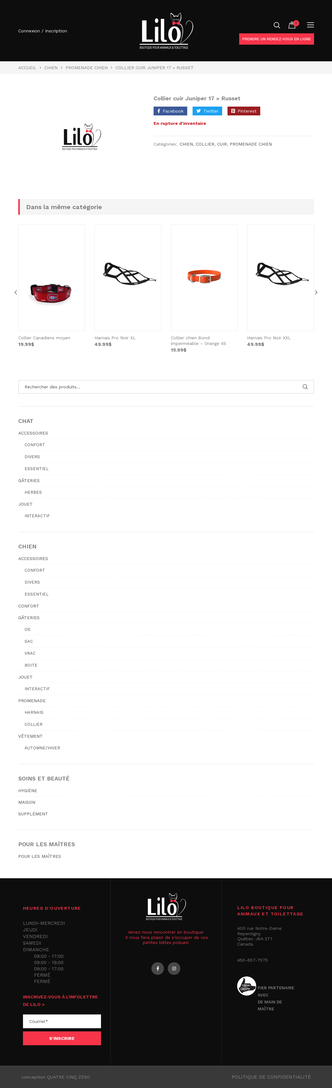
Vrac (30, 653)
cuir (222, 144)
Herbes (33, 492)
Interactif (37, 515)
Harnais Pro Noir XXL (269, 337)
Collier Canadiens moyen (44, 337)
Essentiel (36, 468)
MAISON (26, 802)
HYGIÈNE (27, 790)
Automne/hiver (42, 748)
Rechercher (305, 387)
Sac (29, 641)
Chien (51, 67)
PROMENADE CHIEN (86, 67)
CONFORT (28, 605)
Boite (31, 665)
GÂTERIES (29, 480)
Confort (35, 444)
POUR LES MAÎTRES (39, 856)
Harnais (34, 712)
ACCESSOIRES (33, 433)
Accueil (27, 67)
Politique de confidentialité (271, 1077)
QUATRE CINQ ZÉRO (68, 1077)
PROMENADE (32, 700)
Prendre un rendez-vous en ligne (276, 39)
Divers (32, 456)
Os (28, 629)
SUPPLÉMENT (33, 813)
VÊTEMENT (30, 736)
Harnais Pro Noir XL (115, 337)
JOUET (25, 504)
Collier (205, 144)
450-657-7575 (252, 960)
